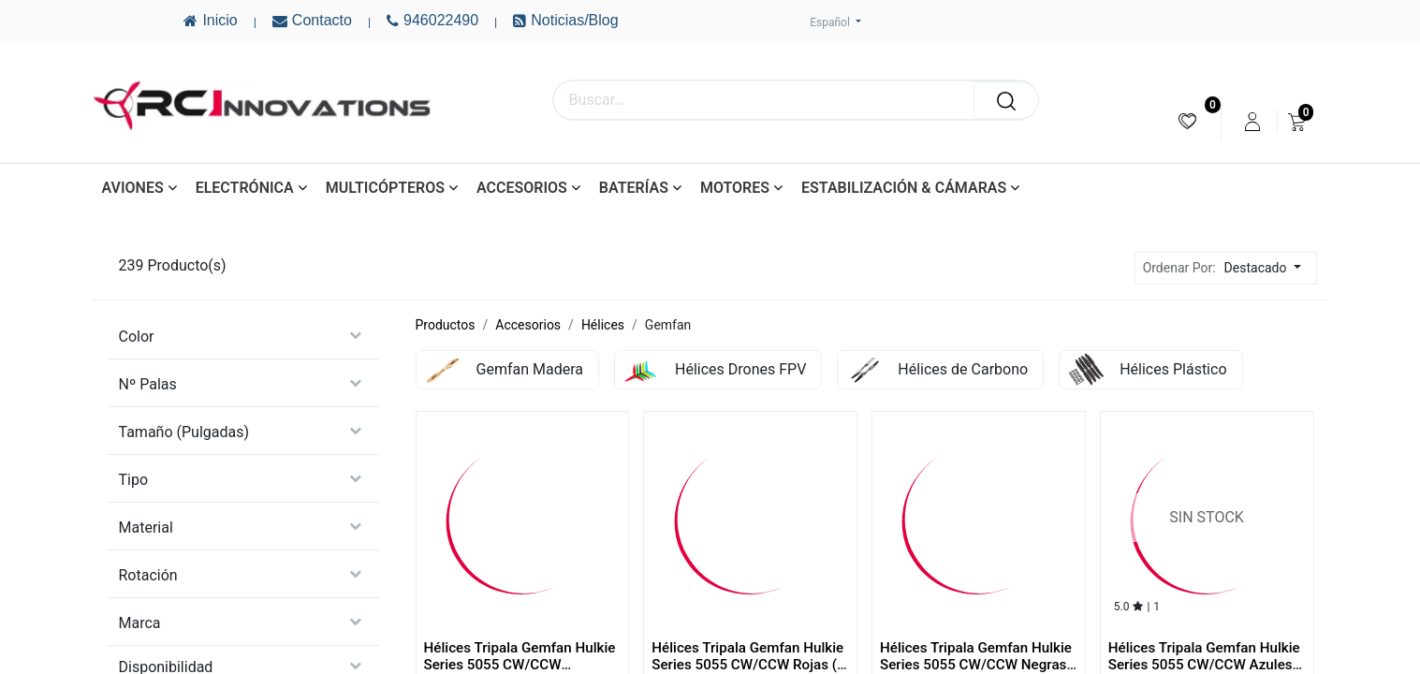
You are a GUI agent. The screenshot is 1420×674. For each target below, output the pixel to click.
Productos (446, 324)
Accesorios (528, 324)
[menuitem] (1187, 121)
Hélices (602, 324)
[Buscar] (1006, 100)
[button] (1268, 268)
